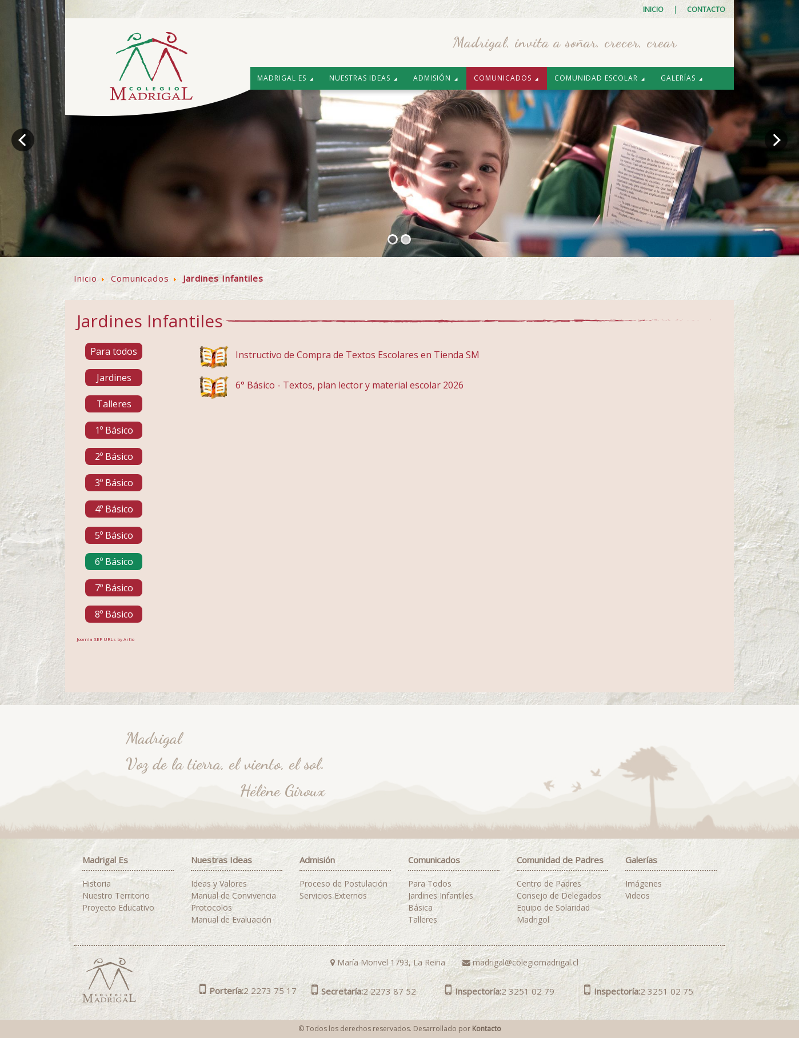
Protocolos (211, 908)
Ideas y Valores (219, 884)
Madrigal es (285, 78)
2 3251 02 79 (499, 991)
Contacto (706, 9)
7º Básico (114, 588)
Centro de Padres (549, 884)
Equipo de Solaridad (553, 908)
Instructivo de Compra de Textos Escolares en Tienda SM (357, 354)
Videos (637, 896)
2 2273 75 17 (248, 990)
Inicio (653, 9)
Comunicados (507, 78)
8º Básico (114, 614)
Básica (420, 908)
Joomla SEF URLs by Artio (105, 639)
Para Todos (430, 884)
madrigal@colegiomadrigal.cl (520, 962)
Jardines (114, 377)
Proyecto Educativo (118, 908)
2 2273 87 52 (363, 991)
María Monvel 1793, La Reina (387, 962)
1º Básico (114, 430)
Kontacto (486, 1028)
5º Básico (114, 535)
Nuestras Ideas (363, 78)
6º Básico (114, 561)
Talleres (114, 404)
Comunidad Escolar (600, 78)
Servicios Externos (333, 896)
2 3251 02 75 (638, 991)
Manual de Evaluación (231, 920)
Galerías (682, 78)
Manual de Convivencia (233, 896)
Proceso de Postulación (343, 884)
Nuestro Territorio (116, 896)
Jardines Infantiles (440, 896)
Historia (96, 884)
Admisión (436, 78)
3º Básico (114, 482)
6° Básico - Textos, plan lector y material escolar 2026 (349, 385)
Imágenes (643, 884)
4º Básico (114, 509)
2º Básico (114, 456)
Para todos (113, 351)
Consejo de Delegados (559, 896)
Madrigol (533, 920)
